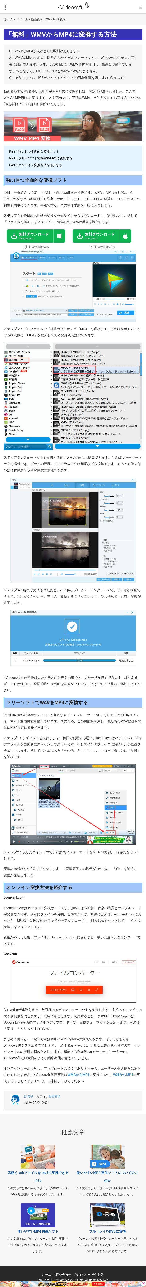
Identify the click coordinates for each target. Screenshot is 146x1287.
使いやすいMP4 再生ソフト (38, 1231)
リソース (22, 19)
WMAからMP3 (78, 1075)
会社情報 (98, 1274)
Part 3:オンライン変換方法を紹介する (35, 165)
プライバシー (82, 1274)
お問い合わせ (62, 1274)
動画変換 (37, 19)
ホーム (8, 19)
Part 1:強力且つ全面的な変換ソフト (34, 152)
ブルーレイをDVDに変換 (107, 1231)
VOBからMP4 (123, 1075)
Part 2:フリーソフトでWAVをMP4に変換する (40, 158)
